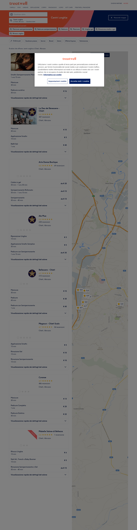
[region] (69, 70)
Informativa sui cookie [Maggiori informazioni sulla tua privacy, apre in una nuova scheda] (52, 75)
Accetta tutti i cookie (80, 81)
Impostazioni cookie (57, 81)
